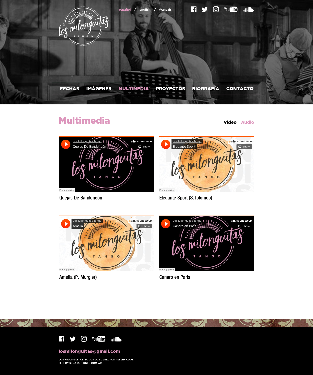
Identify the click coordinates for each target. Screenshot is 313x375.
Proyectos (170, 88)
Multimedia (133, 88)
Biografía (205, 88)
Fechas (69, 88)
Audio (247, 122)
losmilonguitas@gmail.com (89, 351)
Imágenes (99, 88)
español (125, 9)
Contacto (239, 88)
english (145, 9)
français (165, 9)
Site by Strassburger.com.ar (80, 363)
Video (230, 122)
